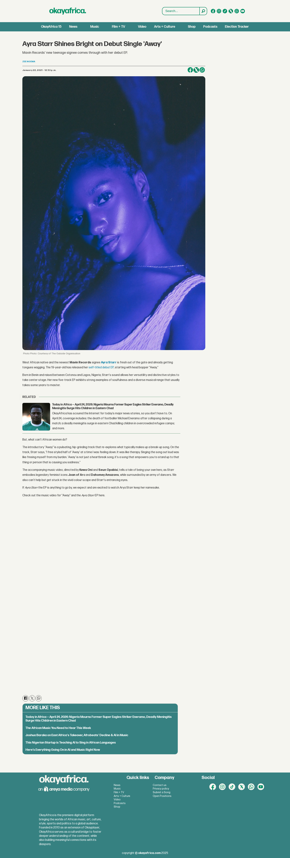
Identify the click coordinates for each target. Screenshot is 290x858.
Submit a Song (161, 792)
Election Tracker (237, 27)
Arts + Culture (164, 27)
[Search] (203, 11)
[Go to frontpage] (67, 11)
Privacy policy (161, 788)
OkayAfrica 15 (51, 27)
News (73, 27)
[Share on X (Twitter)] (196, 70)
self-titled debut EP (101, 367)
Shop (191, 27)
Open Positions (162, 796)
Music (94, 27)
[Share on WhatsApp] (202, 70)
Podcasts (210, 27)
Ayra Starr (109, 362)
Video (142, 27)
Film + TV (118, 27)
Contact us (159, 785)
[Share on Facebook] (190, 70)
